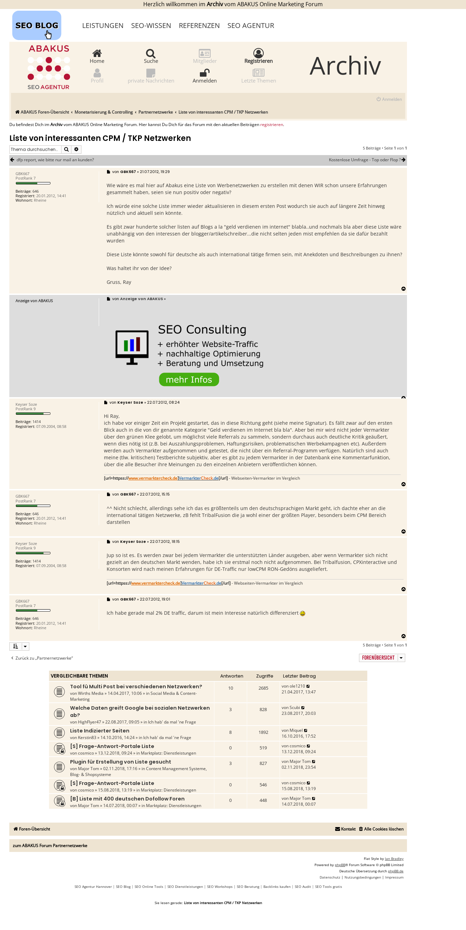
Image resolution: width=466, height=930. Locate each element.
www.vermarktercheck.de (152, 478)
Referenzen (199, 25)
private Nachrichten (151, 75)
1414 (36, 421)
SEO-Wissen (151, 25)
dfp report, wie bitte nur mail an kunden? (55, 160)
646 (35, 191)
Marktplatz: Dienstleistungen (168, 753)
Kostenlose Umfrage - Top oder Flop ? (368, 160)
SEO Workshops (220, 886)
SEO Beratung (248, 886)
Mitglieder (205, 56)
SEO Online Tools (149, 886)
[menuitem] (389, 99)
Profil (97, 75)
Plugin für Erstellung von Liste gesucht (120, 761)
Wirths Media (91, 693)
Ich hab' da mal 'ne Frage (172, 722)
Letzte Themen (258, 75)
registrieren (271, 124)
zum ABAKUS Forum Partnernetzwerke (50, 845)
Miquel (296, 730)
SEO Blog (123, 886)
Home (97, 56)
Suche (151, 56)
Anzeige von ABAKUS (34, 300)
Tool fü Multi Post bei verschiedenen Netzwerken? (136, 686)
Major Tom (88, 768)
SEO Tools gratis (328, 886)
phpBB (340, 864)
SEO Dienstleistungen (185, 886)
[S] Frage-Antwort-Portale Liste (112, 746)
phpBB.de (396, 871)
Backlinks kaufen (277, 886)
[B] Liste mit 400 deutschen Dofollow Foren (127, 798)
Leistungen (103, 25)
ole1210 (297, 686)
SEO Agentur (250, 25)
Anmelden (205, 75)
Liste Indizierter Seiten (99, 730)
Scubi (295, 707)
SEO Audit (303, 886)
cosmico (86, 753)
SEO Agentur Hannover (93, 886)
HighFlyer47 (89, 722)
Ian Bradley (394, 858)
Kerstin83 (87, 737)
